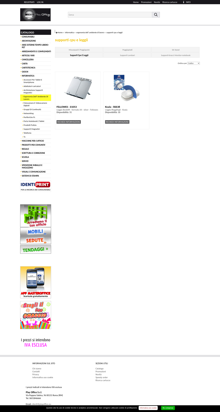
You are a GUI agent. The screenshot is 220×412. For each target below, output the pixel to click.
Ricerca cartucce (169, 2)
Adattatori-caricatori (32, 86)
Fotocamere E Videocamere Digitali (35, 104)
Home (136, 2)
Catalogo (100, 368)
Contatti (36, 371)
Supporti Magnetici (32, 129)
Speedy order (102, 377)
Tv (24, 137)
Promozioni (146, 2)
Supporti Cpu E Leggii (79, 55)
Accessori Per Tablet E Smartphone (33, 81)
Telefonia (27, 133)
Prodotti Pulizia (30, 125)
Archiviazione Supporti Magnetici (33, 91)
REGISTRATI (29, 2)
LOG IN (40, 2)
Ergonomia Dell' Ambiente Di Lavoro (36, 97)
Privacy (35, 374)
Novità (157, 2)
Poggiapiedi (127, 50)
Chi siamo (36, 368)
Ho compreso (168, 408)
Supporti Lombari (127, 55)
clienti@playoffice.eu (41, 404)
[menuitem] (171, 2)
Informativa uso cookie (42, 377)
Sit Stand (175, 50)
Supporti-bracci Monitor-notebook (175, 55)
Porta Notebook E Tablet (34, 121)
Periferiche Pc (29, 117)
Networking (29, 113)
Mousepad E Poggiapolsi (79, 50)
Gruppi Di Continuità (32, 109)
